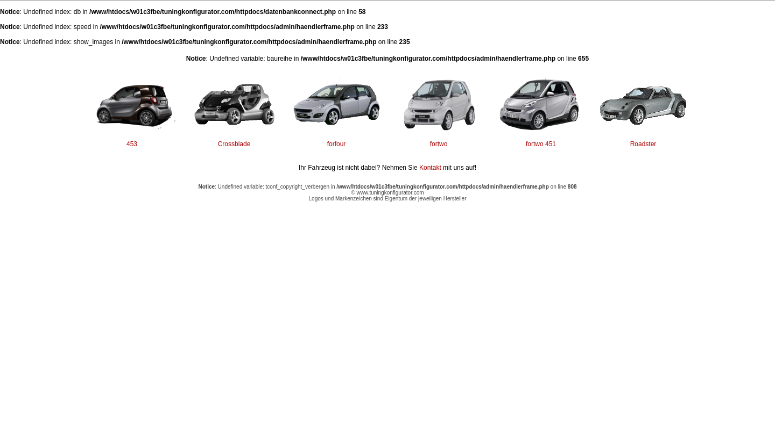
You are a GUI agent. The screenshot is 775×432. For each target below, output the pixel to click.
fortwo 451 (541, 144)
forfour (336, 144)
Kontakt (430, 167)
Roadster (643, 144)
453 (131, 144)
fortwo (439, 144)
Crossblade (234, 144)
